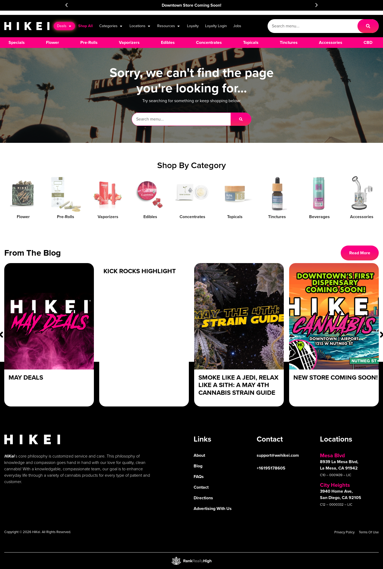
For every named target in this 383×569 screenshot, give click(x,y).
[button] (66, 5)
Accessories (361, 217)
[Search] (368, 26)
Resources (168, 26)
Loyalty (193, 26)
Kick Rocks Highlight (139, 271)
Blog (198, 466)
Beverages (319, 217)
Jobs (237, 26)
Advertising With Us (213, 508)
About (199, 455)
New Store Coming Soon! (335, 377)
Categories (111, 26)
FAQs (199, 477)
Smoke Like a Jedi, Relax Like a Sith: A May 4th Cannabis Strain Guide (238, 385)
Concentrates (192, 217)
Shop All (85, 26)
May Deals (26, 377)
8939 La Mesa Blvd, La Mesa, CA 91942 (339, 465)
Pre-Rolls (65, 217)
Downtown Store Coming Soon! (191, 5)
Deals (64, 26)
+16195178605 (271, 468)
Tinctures (277, 217)
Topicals (235, 217)
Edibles (150, 217)
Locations (140, 26)
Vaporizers (108, 217)
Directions (203, 498)
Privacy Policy (344, 532)
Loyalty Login (216, 26)
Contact (201, 487)
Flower (23, 217)
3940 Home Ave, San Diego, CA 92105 (340, 494)
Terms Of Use (369, 532)
